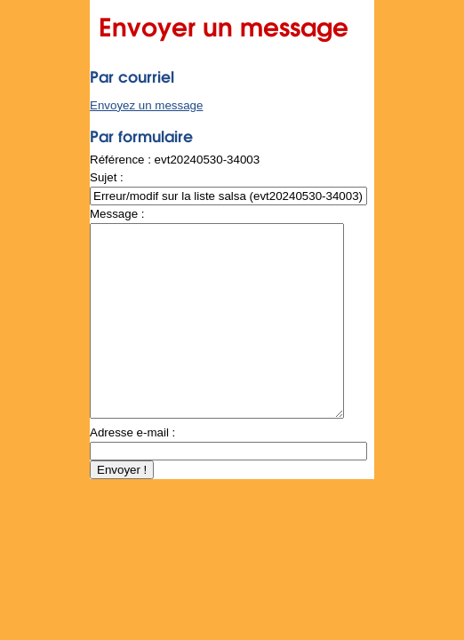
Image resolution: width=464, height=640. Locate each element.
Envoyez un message (146, 105)
